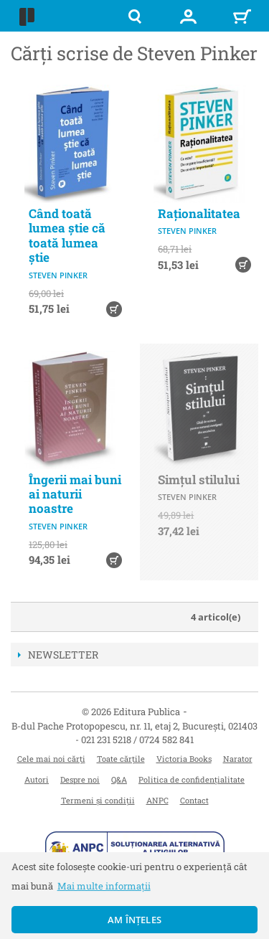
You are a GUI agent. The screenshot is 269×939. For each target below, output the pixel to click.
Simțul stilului (199, 479)
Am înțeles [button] (134, 919)
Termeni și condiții (98, 800)
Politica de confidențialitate (191, 779)
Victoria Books (184, 758)
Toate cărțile (121, 758)
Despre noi (80, 779)
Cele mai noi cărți (51, 758)
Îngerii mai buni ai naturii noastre (75, 494)
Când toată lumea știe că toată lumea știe (67, 235)
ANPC (157, 800)
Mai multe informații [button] (104, 885)
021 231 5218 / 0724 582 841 (137, 739)
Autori (36, 779)
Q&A (119, 779)
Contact (194, 800)
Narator (238, 758)
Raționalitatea (199, 213)
